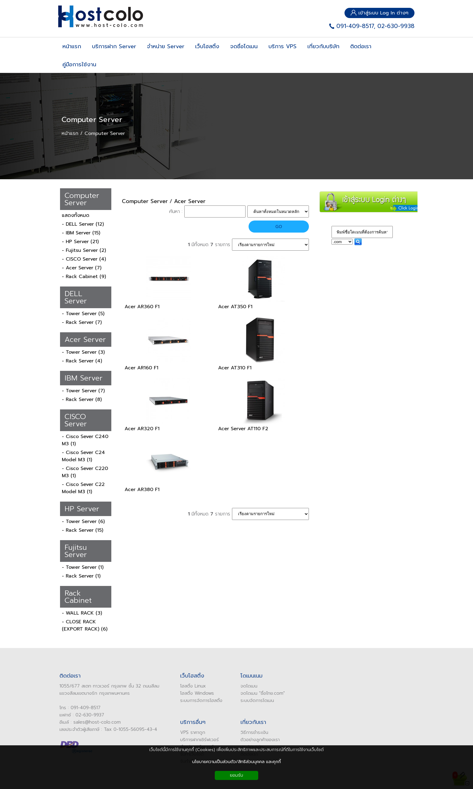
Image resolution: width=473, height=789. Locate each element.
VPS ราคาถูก (190, 732)
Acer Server (189, 201)
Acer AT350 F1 (235, 306)
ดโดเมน (248, 686)
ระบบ (242, 700)
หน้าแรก (70, 133)
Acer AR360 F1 (142, 306)
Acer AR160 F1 (141, 367)
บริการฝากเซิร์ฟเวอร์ (197, 739)
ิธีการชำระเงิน (253, 732)
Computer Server (92, 119)
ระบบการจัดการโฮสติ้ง (199, 700)
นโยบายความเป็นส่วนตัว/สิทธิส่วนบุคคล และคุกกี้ (236, 762)
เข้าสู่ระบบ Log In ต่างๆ (379, 13)
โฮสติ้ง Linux (190, 686)
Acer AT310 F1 (235, 367)
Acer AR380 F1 (142, 489)
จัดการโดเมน (259, 700)
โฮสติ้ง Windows (194, 693)
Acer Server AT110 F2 (243, 428)
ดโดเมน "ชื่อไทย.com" (261, 693)
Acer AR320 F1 (142, 428)
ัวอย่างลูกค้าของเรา (259, 739)
